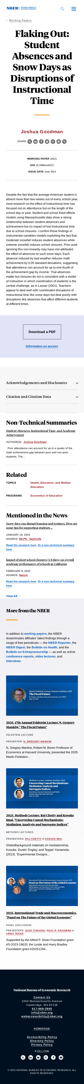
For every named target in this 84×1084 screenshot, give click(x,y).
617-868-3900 (42, 1008)
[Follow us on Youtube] (61, 1057)
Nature (23, 575)
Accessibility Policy (42, 1036)
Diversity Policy (42, 1040)
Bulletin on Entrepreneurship (27, 651)
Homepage (42, 1028)
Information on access (42, 346)
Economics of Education (46, 495)
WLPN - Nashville (30, 538)
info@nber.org (42, 1012)
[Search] (62, 9)
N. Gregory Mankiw (37, 741)
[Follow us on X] (23, 1057)
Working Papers (20, 20)
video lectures (45, 656)
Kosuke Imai (53, 839)
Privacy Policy (42, 1044)
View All (11, 596)
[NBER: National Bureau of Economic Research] (22, 8)
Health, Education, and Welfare (50, 482)
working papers (35, 633)
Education (37, 486)
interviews (13, 661)
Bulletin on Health (44, 647)
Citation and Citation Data (28, 396)
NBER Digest (15, 647)
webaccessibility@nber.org (41, 1016)
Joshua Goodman (42, 131)
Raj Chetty (33, 839)
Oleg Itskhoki (35, 930)
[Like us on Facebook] (53, 1057)
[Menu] (74, 9)
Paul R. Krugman (59, 930)
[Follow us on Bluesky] (38, 1057)
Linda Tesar (15, 933)
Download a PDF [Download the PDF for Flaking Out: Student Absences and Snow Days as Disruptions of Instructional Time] (42, 332)
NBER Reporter (59, 642)
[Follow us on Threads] (46, 1057)
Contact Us (42, 997)
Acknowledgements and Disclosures (36, 382)
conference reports (20, 656)
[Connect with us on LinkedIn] (30, 1057)
